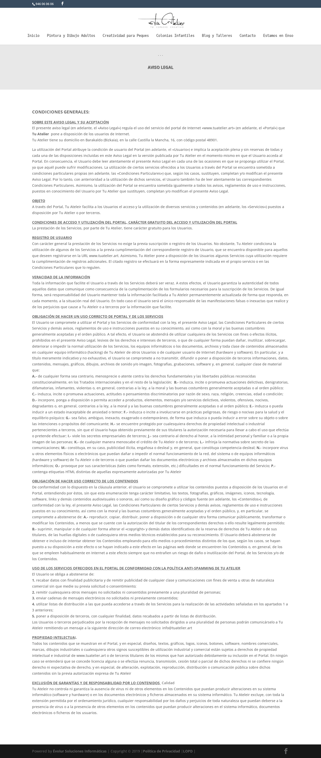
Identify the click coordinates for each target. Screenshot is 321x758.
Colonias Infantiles (175, 36)
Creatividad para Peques (126, 36)
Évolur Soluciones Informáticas (80, 751)
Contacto (247, 36)
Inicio (33, 36)
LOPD (188, 751)
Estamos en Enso (278, 36)
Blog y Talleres (217, 36)
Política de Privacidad (161, 751)
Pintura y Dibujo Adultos (71, 36)
